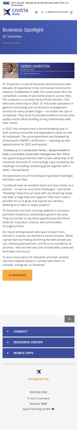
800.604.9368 (38, 392)
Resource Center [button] (28, 342)
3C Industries (17, 275)
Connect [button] (21, 331)
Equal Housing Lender (38, 409)
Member (38, 404)
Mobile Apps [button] (23, 353)
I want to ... (63, 425)
